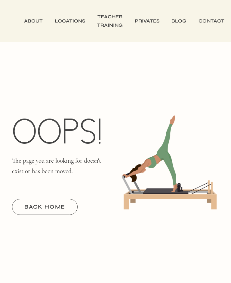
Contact (211, 21)
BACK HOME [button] (44, 207)
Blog (178, 21)
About (33, 21)
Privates (147, 21)
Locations (70, 21)
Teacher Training (110, 21)
